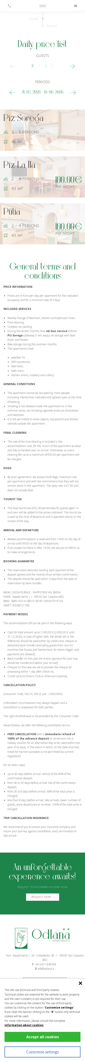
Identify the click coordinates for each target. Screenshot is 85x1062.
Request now (43, 897)
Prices (51, 26)
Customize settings (42, 1051)
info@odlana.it (45, 969)
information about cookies (24, 1025)
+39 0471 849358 (45, 964)
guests (42, 56)
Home (34, 19)
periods (42, 82)
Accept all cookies (42, 1036)
